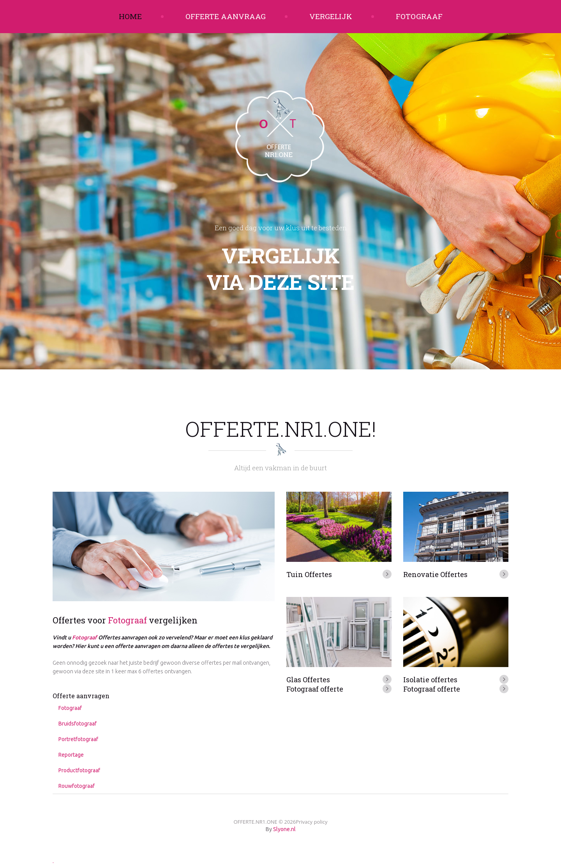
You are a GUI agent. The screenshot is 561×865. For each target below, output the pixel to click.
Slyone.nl (284, 829)
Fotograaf (419, 16)
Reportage (71, 755)
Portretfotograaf (78, 739)
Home (130, 16)
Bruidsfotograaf (77, 723)
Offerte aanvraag (225, 16)
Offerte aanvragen (81, 696)
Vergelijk (330, 16)
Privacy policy (311, 821)
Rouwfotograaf (76, 786)
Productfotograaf (79, 770)
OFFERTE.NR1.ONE (255, 821)
